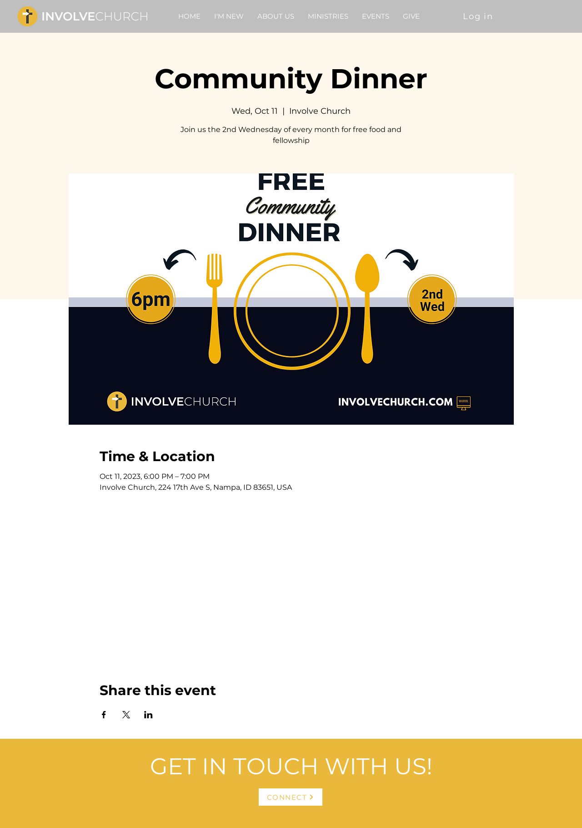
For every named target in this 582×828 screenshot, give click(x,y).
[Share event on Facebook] (104, 714)
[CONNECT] (290, 797)
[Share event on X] (126, 714)
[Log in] (479, 16)
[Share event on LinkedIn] (148, 714)
